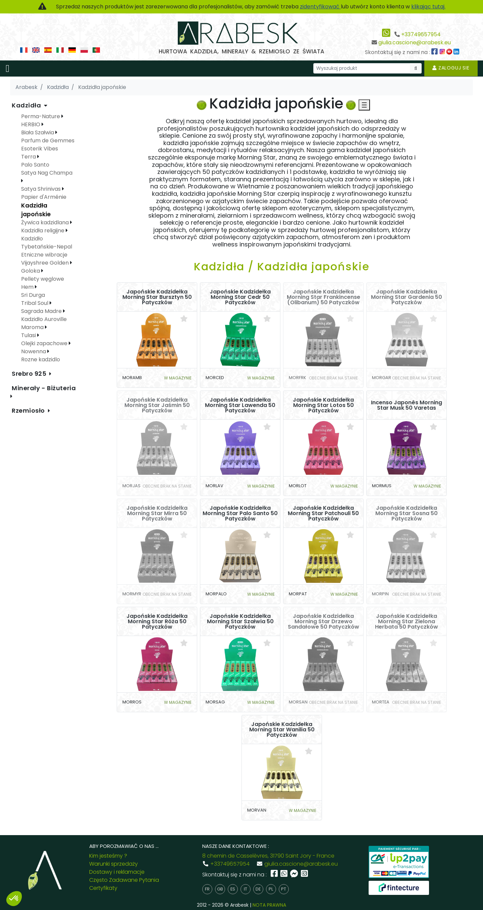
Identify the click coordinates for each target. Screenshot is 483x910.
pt (283, 889)
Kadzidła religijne (43, 230)
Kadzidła (27, 105)
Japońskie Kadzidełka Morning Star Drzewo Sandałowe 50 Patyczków (323, 621)
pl (271, 889)
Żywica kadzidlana (45, 222)
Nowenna (34, 351)
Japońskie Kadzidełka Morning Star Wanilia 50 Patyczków (282, 730)
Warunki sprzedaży (113, 864)
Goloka (31, 271)
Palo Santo (35, 165)
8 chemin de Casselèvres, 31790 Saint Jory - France (268, 856)
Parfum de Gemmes (47, 140)
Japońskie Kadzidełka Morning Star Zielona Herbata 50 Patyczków (406, 621)
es (232, 889)
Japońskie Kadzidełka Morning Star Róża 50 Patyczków (156, 621)
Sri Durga (33, 295)
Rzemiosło (29, 410)
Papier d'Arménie (43, 197)
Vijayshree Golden (45, 263)
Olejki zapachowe (45, 343)
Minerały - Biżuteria (44, 388)
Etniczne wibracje (44, 255)
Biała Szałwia (38, 132)
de (258, 889)
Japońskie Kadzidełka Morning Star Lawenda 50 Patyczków (240, 405)
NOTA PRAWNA (269, 905)
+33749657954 (421, 34)
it (245, 889)
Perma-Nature (41, 116)
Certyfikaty (103, 888)
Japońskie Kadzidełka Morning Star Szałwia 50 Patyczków (240, 621)
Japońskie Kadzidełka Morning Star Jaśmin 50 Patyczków (157, 405)
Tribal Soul (35, 303)
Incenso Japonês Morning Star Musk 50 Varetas (406, 405)
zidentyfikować (320, 6)
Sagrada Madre (42, 311)
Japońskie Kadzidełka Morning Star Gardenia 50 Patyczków (406, 297)
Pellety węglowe (42, 279)
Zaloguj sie (451, 67)
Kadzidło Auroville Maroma (44, 323)
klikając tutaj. (428, 6)
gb (220, 889)
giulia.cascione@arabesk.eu (414, 42)
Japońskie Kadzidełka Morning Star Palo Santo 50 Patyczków (240, 513)
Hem (28, 287)
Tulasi (29, 335)
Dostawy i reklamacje (117, 872)
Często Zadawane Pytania (124, 880)
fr (207, 889)
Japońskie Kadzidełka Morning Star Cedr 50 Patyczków (240, 297)
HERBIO (31, 124)
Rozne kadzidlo (40, 359)
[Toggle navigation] (7, 68)
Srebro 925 (30, 373)
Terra (29, 157)
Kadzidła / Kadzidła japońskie (282, 266)
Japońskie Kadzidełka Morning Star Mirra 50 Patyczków (156, 513)
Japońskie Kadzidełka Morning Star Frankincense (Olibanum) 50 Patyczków (323, 297)
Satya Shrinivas (41, 189)
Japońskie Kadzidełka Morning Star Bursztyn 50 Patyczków (157, 297)
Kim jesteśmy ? (108, 856)
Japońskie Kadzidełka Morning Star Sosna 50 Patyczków (406, 513)
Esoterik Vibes (39, 148)
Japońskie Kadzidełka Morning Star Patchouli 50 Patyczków (323, 513)
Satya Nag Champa (46, 173)
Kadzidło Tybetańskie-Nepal (46, 243)
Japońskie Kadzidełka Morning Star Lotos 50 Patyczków (323, 405)
